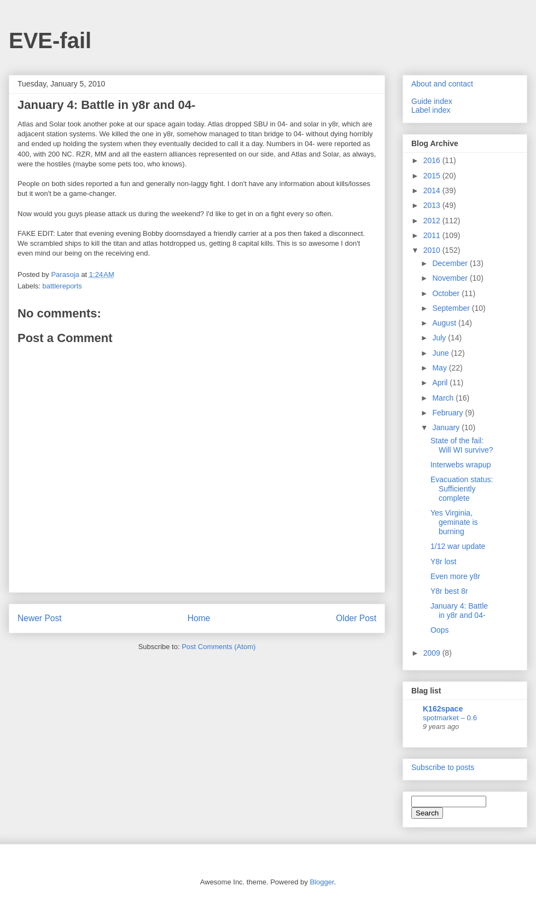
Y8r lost (443, 561)
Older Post (356, 618)
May (440, 367)
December (450, 263)
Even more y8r (455, 576)
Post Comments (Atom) (218, 647)
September (451, 308)
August (445, 323)
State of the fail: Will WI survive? (461, 445)
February (448, 412)
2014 (432, 190)
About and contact (442, 83)
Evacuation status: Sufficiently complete (461, 488)
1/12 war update (457, 546)
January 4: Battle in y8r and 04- (459, 610)
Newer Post (40, 618)
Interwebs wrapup (460, 464)
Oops (439, 630)
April (441, 382)
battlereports (62, 286)
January (447, 427)
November (450, 278)
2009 (432, 653)
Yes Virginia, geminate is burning (454, 522)
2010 (432, 250)
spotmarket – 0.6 (450, 718)
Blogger (322, 882)
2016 (432, 160)
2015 (432, 175)
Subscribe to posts (442, 767)
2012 (432, 220)
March (444, 398)
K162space (443, 708)
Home (199, 618)
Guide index (431, 101)
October (447, 293)
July (440, 337)
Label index (431, 110)
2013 (432, 205)
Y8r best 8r (449, 591)
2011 (432, 235)
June (441, 353)
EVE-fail (50, 40)
